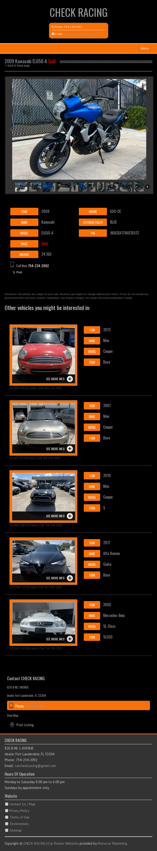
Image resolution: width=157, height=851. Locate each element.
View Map (12, 715)
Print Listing (25, 724)
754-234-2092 (73, 27)
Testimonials (19, 824)
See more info (55, 378)
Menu (145, 48)
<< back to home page (17, 65)
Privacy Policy (19, 810)
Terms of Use (19, 817)
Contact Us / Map (22, 804)
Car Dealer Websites (63, 843)
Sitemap (16, 830)
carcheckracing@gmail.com (82, 34)
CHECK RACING (79, 12)
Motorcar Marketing (112, 843)
